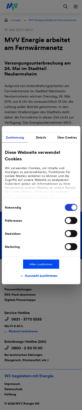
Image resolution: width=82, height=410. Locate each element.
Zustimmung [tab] (15, 137)
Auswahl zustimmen (41, 275)
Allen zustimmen (41, 264)
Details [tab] (41, 137)
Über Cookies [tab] (67, 137)
